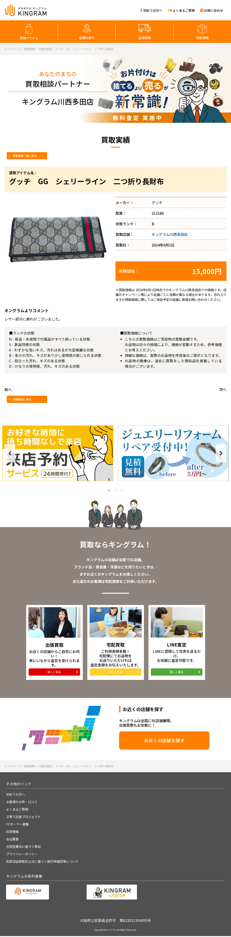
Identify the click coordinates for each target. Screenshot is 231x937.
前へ (8, 389)
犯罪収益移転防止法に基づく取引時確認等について (42, 861)
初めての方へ (152, 10)
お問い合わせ (213, 10)
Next (221, 453)
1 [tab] (108, 490)
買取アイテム (29, 38)
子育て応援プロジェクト (23, 816)
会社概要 (12, 839)
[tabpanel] (57, 453)
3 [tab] (122, 490)
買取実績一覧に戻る (25, 156)
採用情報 (12, 831)
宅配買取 (202, 37)
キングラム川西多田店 (170, 234)
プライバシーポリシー (22, 854)
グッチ (157, 202)
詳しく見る (54, 672)
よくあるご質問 (184, 10)
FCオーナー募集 (17, 824)
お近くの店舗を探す (164, 740)
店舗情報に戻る (22, 399)
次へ (222, 389)
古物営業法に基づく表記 (23, 846)
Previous (10, 453)
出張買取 (144, 37)
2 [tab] (115, 490)
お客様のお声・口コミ (22, 802)
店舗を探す (87, 37)
